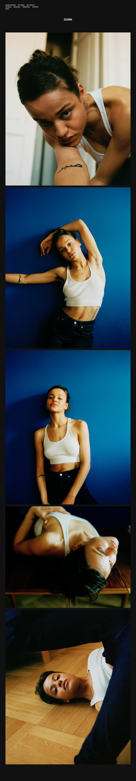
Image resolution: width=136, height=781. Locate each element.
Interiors (8, 7)
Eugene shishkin (10, 5)
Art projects (31, 5)
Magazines (17, 7)
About (7, 9)
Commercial (26, 7)
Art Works (21, 5)
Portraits (35, 7)
